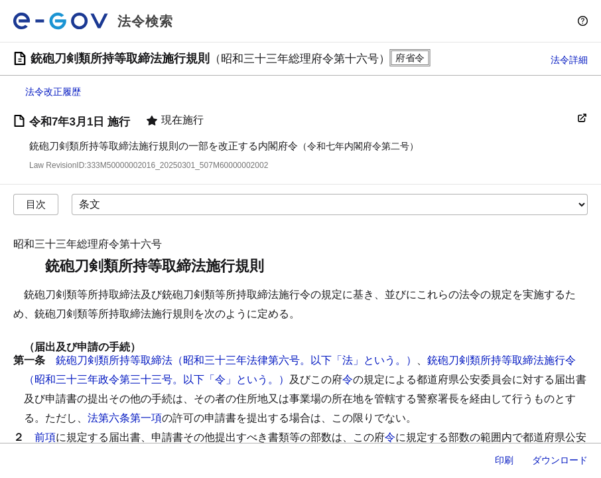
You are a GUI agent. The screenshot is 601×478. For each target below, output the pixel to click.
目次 (36, 204)
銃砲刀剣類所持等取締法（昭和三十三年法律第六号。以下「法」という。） (236, 360)
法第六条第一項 (125, 418)
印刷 (504, 460)
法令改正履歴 (53, 91)
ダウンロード (560, 460)
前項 (45, 437)
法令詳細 (569, 59)
